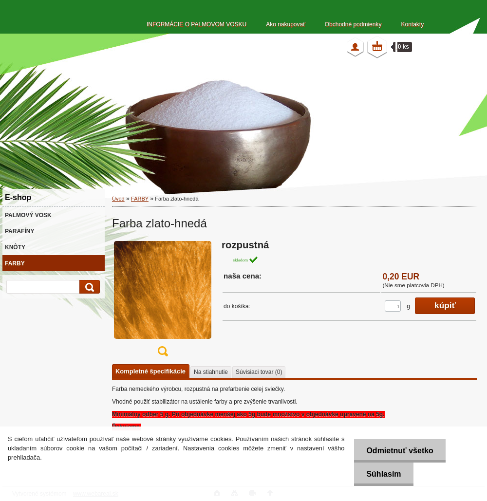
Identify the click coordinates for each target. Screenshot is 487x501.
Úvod (118, 199)
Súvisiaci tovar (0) (259, 372)
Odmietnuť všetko (399, 450)
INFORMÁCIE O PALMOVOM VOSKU (196, 24)
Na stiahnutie (211, 372)
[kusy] (393, 306)
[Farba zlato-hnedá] (162, 301)
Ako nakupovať (285, 24)
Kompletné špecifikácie (150, 371)
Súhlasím (383, 474)
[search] (88, 287)
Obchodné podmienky (353, 24)
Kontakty (412, 24)
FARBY (140, 199)
